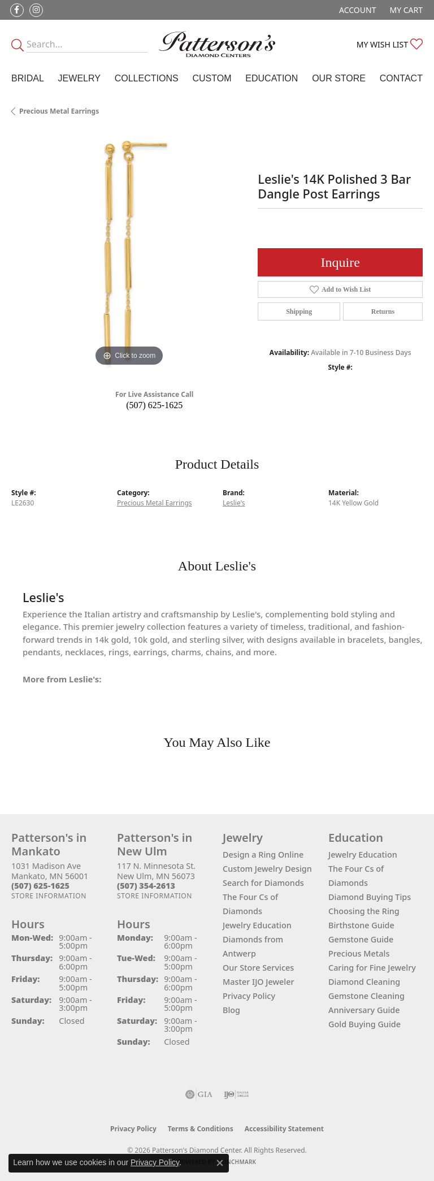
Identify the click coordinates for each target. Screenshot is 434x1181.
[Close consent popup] (219, 1163)
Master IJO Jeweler (258, 981)
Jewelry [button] (79, 78)
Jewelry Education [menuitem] (362, 854)
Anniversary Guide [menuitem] (364, 1010)
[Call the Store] (40, 885)
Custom (211, 78)
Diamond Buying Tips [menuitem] (369, 897)
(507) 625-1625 (154, 405)
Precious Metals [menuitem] (358, 953)
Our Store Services (258, 967)
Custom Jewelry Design (267, 868)
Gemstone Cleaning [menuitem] (366, 995)
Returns (382, 311)
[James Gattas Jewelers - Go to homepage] (216, 44)
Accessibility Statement (284, 1129)
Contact (401, 78)
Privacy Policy (249, 995)
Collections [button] (147, 78)
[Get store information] (48, 896)
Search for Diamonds (263, 882)
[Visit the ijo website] (236, 1094)
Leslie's (234, 503)
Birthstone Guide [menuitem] (361, 925)
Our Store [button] (339, 78)
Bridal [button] (27, 78)
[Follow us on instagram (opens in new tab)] (36, 10)
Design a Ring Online (263, 854)
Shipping (299, 311)
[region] (128, 251)
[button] (356, 10)
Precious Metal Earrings (59, 111)
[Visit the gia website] (198, 1094)
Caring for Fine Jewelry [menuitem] (372, 967)
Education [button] (271, 78)
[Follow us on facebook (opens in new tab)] (17, 10)
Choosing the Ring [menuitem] (364, 911)
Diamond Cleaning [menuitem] (364, 981)
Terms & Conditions (200, 1129)
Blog (231, 1010)
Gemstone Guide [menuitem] (360, 939)
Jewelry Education (257, 925)
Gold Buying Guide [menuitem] (364, 1024)
